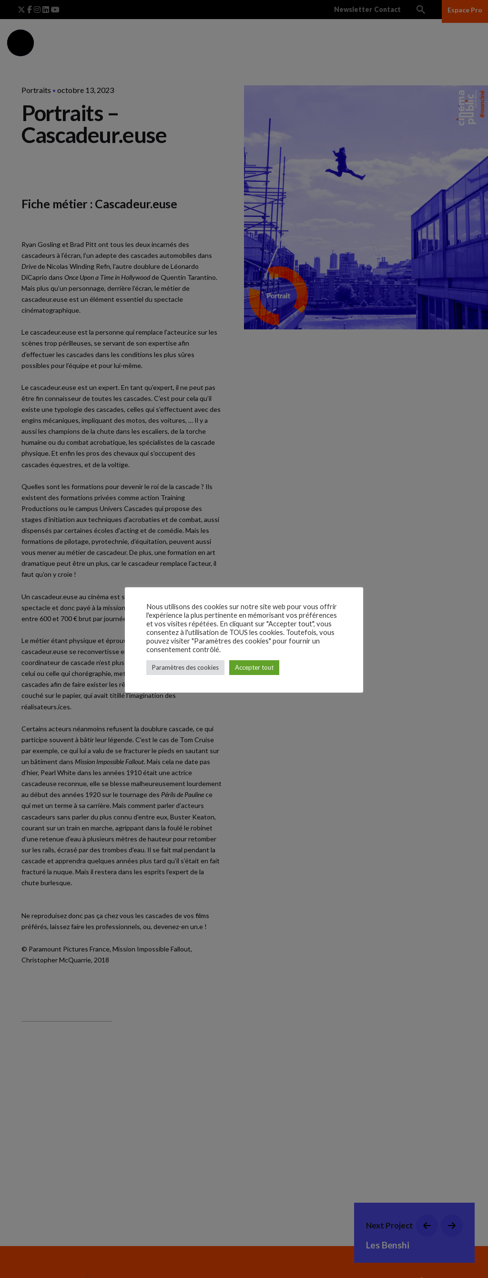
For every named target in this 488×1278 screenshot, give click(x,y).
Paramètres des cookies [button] (185, 667)
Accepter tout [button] (254, 667)
